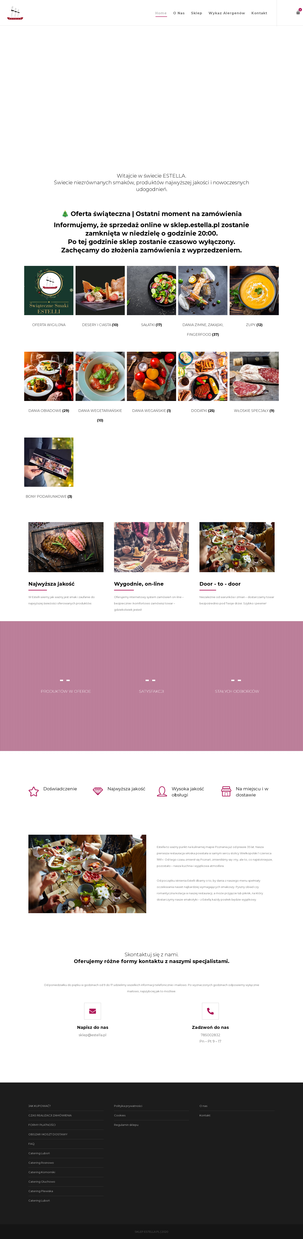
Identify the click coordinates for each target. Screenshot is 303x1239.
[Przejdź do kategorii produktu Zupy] (254, 299)
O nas (203, 1106)
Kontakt (204, 1115)
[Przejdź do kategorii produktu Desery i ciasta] (100, 299)
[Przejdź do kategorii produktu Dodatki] (202, 384)
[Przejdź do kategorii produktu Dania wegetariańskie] (100, 389)
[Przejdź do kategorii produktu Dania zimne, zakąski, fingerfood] (202, 303)
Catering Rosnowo (41, 1162)
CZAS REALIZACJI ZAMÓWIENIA (50, 1115)
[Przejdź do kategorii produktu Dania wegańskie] (151, 384)
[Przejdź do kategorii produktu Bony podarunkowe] (48, 470)
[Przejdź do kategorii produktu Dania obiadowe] (48, 384)
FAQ (31, 1143)
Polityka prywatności (128, 1106)
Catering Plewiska (40, 1191)
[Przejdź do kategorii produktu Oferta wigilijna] (48, 299)
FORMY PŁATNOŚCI (42, 1124)
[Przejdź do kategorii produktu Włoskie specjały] (254, 384)
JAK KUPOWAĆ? (39, 1106)
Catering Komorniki (41, 1172)
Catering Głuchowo (41, 1181)
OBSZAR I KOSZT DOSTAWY (48, 1134)
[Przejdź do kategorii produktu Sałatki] (151, 299)
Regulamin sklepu (126, 1124)
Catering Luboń (39, 1153)
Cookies (119, 1115)
